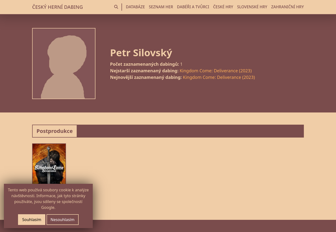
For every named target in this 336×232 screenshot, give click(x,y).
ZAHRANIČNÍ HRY (287, 6)
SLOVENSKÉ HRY (252, 6)
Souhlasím (31, 219)
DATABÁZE (135, 6)
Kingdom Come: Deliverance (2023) (216, 71)
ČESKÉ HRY (223, 6)
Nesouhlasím (63, 219)
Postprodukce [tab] (55, 130)
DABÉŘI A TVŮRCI (193, 6)
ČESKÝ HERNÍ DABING (57, 7)
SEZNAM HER (161, 6)
